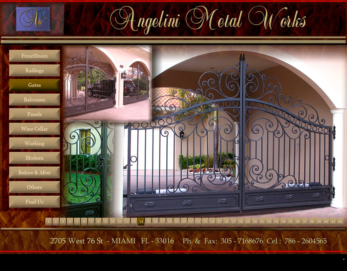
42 (340, 221)
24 (212, 221)
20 (184, 221)
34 (283, 221)
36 (298, 221)
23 (205, 221)
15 (148, 221)
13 (134, 221)
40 (326, 221)
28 (241, 221)
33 (276, 221)
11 (120, 221)
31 (262, 221)
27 (234, 221)
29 (248, 221)
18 (169, 221)
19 (177, 221)
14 (141, 221)
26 (226, 221)
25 (219, 221)
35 (290, 221)
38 (312, 221)
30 (255, 221)
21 (191, 221)
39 (319, 221)
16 (155, 221)
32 (269, 221)
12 (127, 221)
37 (305, 221)
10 (113, 221)
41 (333, 221)
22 (198, 221)
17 (162, 221)
